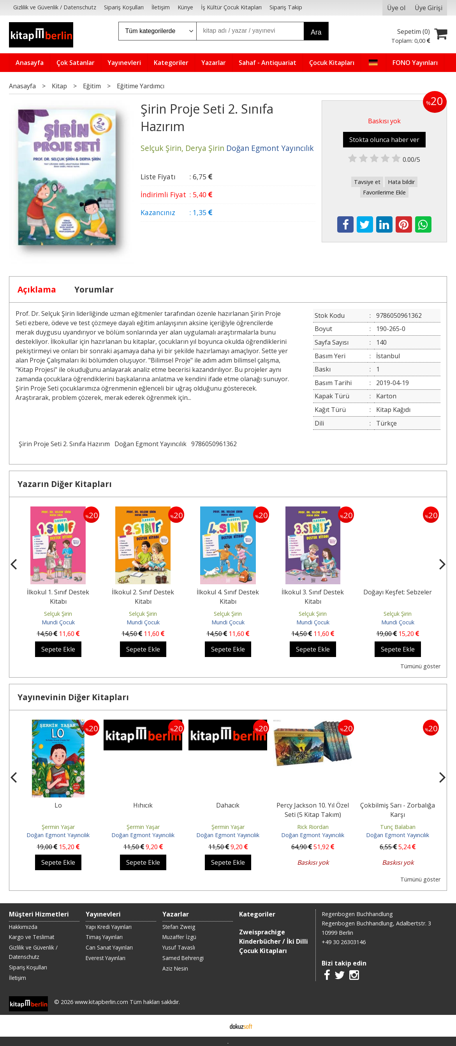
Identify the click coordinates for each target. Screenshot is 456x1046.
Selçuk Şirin (58, 613)
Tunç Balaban (398, 826)
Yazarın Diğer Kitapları (65, 483)
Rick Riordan (313, 826)
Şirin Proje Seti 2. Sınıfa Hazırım (64, 444)
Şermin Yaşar (58, 826)
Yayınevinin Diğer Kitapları (73, 697)
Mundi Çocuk (58, 622)
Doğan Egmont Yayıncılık (150, 444)
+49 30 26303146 (344, 942)
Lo (58, 805)
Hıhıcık (143, 805)
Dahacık (227, 805)
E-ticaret (215, 1025)
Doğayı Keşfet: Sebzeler (397, 592)
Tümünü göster (420, 666)
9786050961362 (214, 444)
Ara (316, 32)
